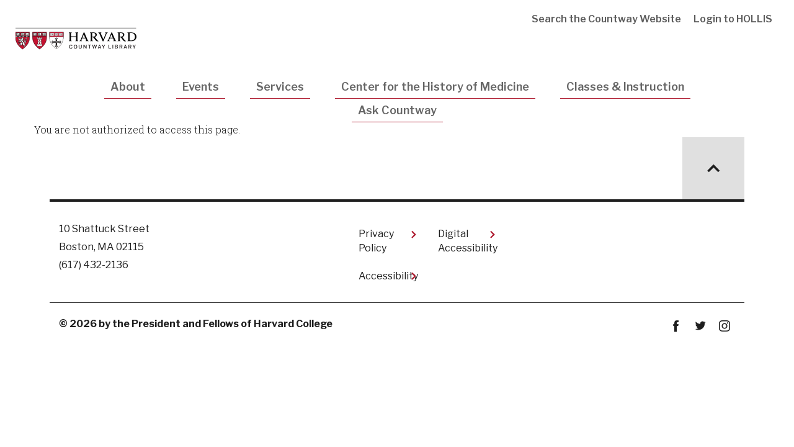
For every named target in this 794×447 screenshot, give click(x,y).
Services (280, 86)
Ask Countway (397, 110)
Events (200, 86)
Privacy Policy (376, 240)
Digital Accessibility (467, 240)
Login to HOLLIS (733, 19)
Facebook (676, 326)
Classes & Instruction (625, 86)
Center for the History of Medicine (435, 86)
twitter (700, 326)
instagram (724, 326)
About (127, 86)
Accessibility (388, 276)
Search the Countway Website (606, 19)
